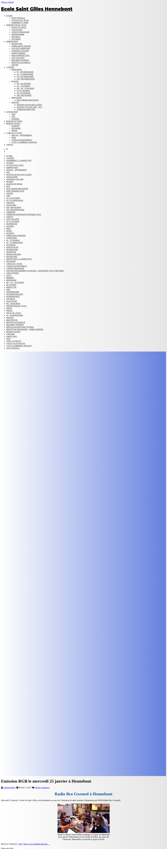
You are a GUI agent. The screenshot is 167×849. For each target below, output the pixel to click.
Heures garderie (18, 53)
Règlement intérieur (20, 60)
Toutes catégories (42, 787)
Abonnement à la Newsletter (18, 161)
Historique (16, 39)
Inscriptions (16, 44)
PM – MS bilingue (24, 84)
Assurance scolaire (20, 51)
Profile (9, 311)
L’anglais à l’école (14, 133)
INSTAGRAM (10, 261)
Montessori (16, 98)
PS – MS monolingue (25, 72)
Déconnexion (11, 224)
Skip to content (7, 2)
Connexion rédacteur (26, 110)
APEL (13, 117)
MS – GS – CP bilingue (25, 88)
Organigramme (17, 34)
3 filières (10, 67)
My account (11, 285)
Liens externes (12, 273)
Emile (13, 138)
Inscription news (13, 254)
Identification (12, 247)
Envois (9, 231)
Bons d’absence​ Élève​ (20, 56)
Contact (9, 145)
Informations (12, 250)
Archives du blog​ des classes (29, 105)
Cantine (14, 65)
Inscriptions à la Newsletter (19, 259)
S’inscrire (10, 334)
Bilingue (15, 81)
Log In (8, 276)
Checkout (10, 203)
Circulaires (11, 205)
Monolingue (16, 70)
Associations (12, 112)
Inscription (11, 252)
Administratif (12, 42)
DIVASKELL (15, 119)
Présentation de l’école (16, 25)
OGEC (13, 114)
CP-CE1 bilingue (23, 91)
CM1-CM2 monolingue (26, 79)
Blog (8, 186)
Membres (10, 278)
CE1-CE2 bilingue (24, 93)
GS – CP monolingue (25, 74)
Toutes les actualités (15, 344)
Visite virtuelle (18, 18)
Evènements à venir (19, 23)
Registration (11, 320)
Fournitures (11, 238)
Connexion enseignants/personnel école (23, 215)
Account (10, 163)
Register (10, 318)
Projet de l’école (18, 27)
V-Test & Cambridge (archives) (24, 142)
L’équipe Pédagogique (15, 268)
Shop (8, 339)
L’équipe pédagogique (20, 32)
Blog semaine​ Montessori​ (27, 100)
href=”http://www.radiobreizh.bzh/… (34, 844)
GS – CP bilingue (23, 86)
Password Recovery (14, 294)
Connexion (10, 212)
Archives (15, 102)
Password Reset (13, 297)
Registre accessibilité (21, 63)
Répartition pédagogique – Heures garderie (24, 329)
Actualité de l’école (20, 20)
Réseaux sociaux (13, 124)
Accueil (9, 16)
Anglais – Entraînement (21, 135)
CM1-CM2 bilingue (24, 95)
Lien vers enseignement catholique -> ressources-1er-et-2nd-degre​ (35, 271)
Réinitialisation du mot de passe (20, 327)
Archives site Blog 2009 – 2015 (29, 107)
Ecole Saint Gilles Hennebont (36, 9)
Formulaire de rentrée (21, 46)
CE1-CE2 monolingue (25, 77)
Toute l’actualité (13, 341)
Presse (9, 308)
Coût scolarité (18, 58)
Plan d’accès (16, 30)
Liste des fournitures (20, 49)
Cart (8, 196)
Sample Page (11, 337)
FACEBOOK (10, 233)
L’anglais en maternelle (21, 140)
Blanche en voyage (14, 121)
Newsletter (11, 287)
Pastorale (15, 37)
